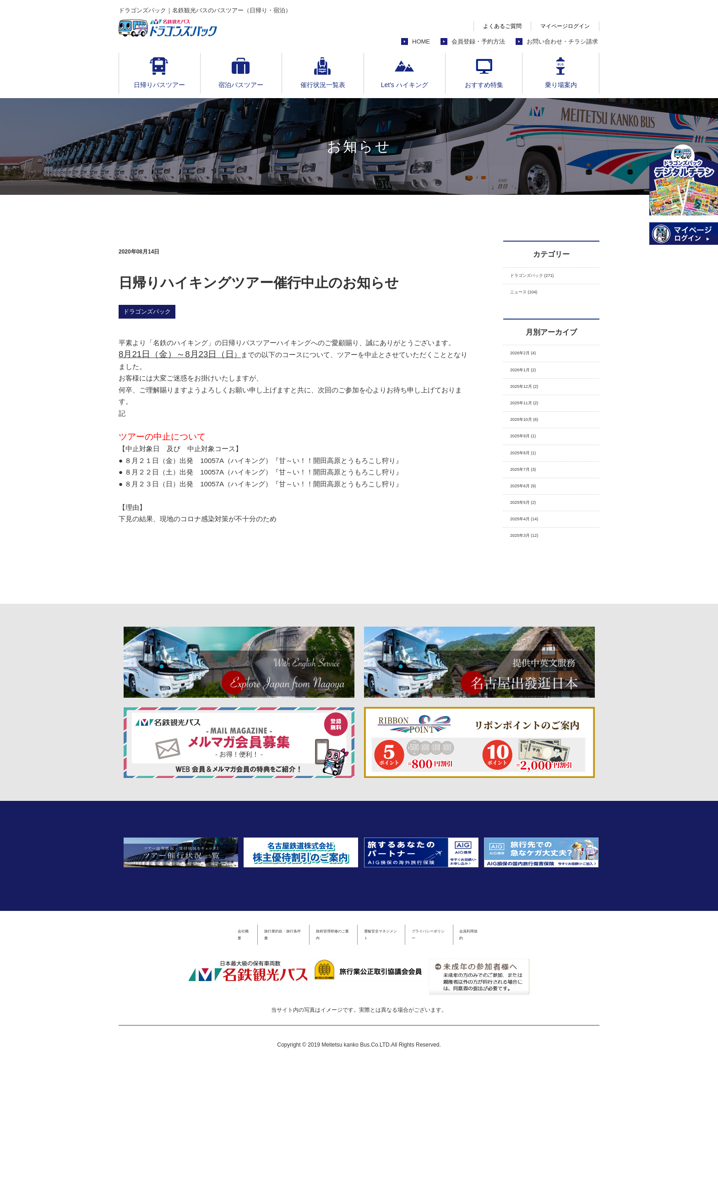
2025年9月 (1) (531, 472)
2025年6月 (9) (531, 536)
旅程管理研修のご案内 (315, 1069)
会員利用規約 (550, 1069)
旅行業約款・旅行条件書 (228, 1069)
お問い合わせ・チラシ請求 (562, 41)
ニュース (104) (532, 299)
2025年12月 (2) (533, 408)
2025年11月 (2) (533, 429)
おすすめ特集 (484, 84)
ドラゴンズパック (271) (546, 278)
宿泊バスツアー (240, 84)
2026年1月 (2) (531, 387)
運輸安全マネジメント (397, 1069)
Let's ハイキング (404, 84)
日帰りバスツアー (159, 84)
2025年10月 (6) (533, 450)
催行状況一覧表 (322, 84)
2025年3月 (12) (533, 600)
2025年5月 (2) (531, 557)
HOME (421, 41)
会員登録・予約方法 (478, 41)
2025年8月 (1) (531, 493)
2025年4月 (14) (533, 578)
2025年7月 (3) (531, 514)
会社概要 (161, 1069)
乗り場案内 (561, 84)
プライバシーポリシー (480, 1069)
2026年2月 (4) (531, 365)
